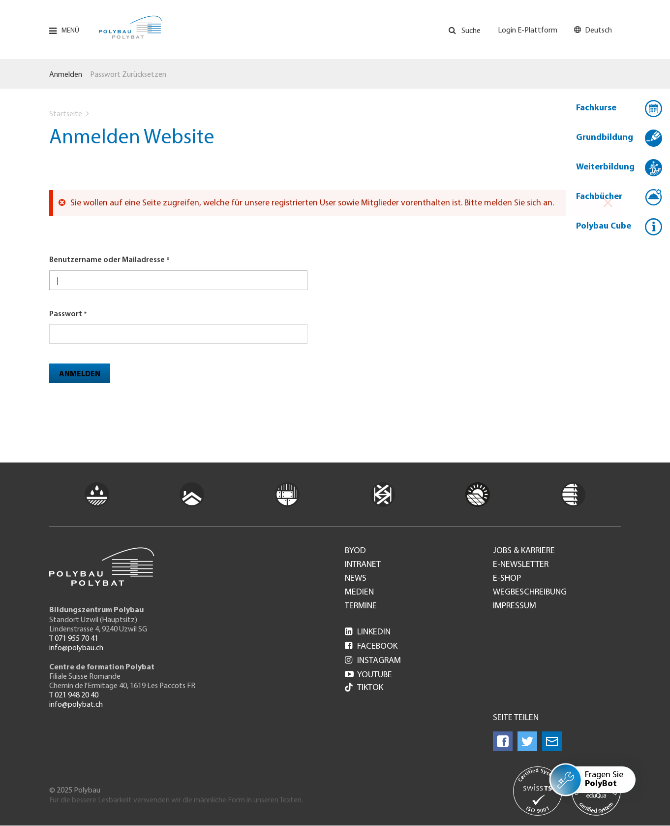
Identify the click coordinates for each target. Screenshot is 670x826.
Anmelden (65, 75)
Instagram (373, 660)
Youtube (368, 675)
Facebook (371, 646)
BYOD (355, 551)
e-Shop (507, 578)
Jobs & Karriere (524, 551)
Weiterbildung (605, 167)
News (355, 578)
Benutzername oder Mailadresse (107, 260)
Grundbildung (604, 137)
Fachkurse (596, 108)
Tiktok (364, 688)
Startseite (65, 114)
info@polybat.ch (76, 705)
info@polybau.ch (76, 648)
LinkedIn (368, 632)
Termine (361, 606)
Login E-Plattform (527, 30)
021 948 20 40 (76, 695)
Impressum (514, 606)
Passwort (65, 314)
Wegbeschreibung (530, 592)
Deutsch (598, 30)
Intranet (363, 565)
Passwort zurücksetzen (128, 75)
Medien (359, 592)
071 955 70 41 (76, 639)
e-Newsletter (520, 565)
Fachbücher (599, 196)
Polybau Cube (603, 226)
